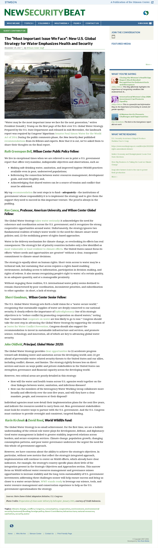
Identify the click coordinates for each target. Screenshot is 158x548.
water (26, 514)
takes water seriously (47, 220)
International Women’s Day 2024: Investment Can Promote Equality (135, 99)
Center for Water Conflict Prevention (27, 326)
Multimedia (61, 23)
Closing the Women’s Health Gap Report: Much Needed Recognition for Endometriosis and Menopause (135, 81)
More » (148, 65)
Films (76, 23)
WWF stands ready (51, 481)
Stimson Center (35, 533)
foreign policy (37, 511)
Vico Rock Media (143, 541)
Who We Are (13, 23)
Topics (28, 23)
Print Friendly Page (64, 533)
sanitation (9, 514)
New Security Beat (45, 14)
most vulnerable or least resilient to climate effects (34, 249)
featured (17, 511)
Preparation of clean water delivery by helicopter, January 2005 (46, 501)
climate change (19, 509)
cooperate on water (39, 319)
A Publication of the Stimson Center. (130, 2)
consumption (51, 509)
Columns (43, 23)
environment (77, 509)
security (19, 514)
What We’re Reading (124, 134)
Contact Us (92, 23)
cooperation (64, 509)
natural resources (86, 511)
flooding (26, 511)
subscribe (113, 36)
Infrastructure (70, 511)
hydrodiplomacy (64, 311)
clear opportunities (56, 351)
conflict (31, 509)
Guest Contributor (14, 31)
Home (10, 533)
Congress (39, 509)
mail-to (150, 23)
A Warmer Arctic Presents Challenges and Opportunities (134, 115)
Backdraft (131, 60)
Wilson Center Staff (35, 48)
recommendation (23, 192)
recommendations (15, 141)
